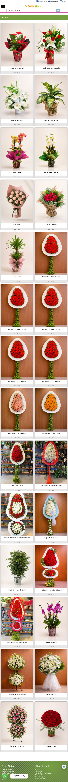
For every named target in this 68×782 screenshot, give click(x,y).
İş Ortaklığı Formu (40, 779)
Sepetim (63, 1)
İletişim (37, 769)
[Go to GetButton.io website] (5, 780)
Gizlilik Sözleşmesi (8, 771)
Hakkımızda (38, 771)
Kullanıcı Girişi (41, 1)
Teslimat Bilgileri (40, 777)
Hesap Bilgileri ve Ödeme (43, 773)
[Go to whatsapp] (4, 776)
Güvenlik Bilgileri (40, 775)
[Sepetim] (64, 767)
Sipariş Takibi (53, 1)
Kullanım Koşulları (7, 769)
